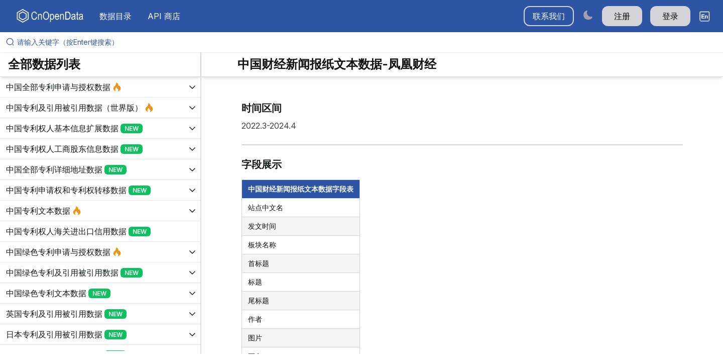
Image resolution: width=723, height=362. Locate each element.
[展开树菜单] (100, 87)
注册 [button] (622, 16)
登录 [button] (670, 16)
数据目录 (115, 16)
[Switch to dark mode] (588, 15)
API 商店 (164, 16)
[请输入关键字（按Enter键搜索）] (365, 42)
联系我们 (549, 16)
